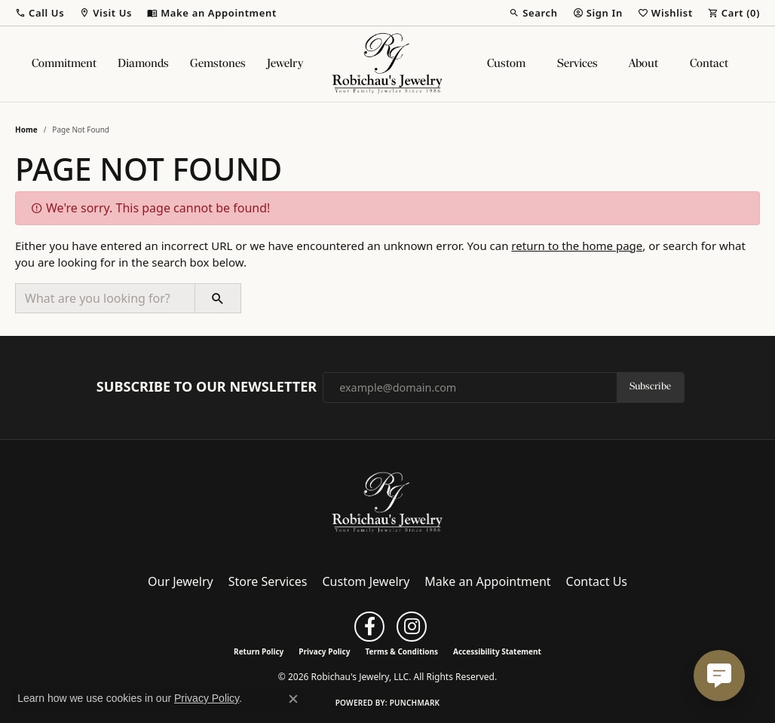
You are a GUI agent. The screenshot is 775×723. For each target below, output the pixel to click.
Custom (506, 64)
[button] (39, 13)
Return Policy (258, 651)
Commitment (64, 64)
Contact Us (596, 581)
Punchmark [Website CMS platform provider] (415, 702)
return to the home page (576, 245)
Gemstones (218, 64)
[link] (212, 13)
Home (26, 129)
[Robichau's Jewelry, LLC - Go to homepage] (387, 501)
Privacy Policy (324, 651)
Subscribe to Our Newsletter (206, 387)
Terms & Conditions (401, 651)
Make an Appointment (487, 581)
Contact (709, 64)
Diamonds (143, 64)
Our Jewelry (180, 581)
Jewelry (285, 64)
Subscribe (650, 387)
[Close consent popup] (293, 698)
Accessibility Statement (497, 651)
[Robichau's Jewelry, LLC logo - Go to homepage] (387, 64)
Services (577, 64)
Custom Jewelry (366, 581)
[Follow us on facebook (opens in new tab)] (369, 627)
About (643, 64)
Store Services (268, 581)
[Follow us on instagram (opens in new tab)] (412, 627)
